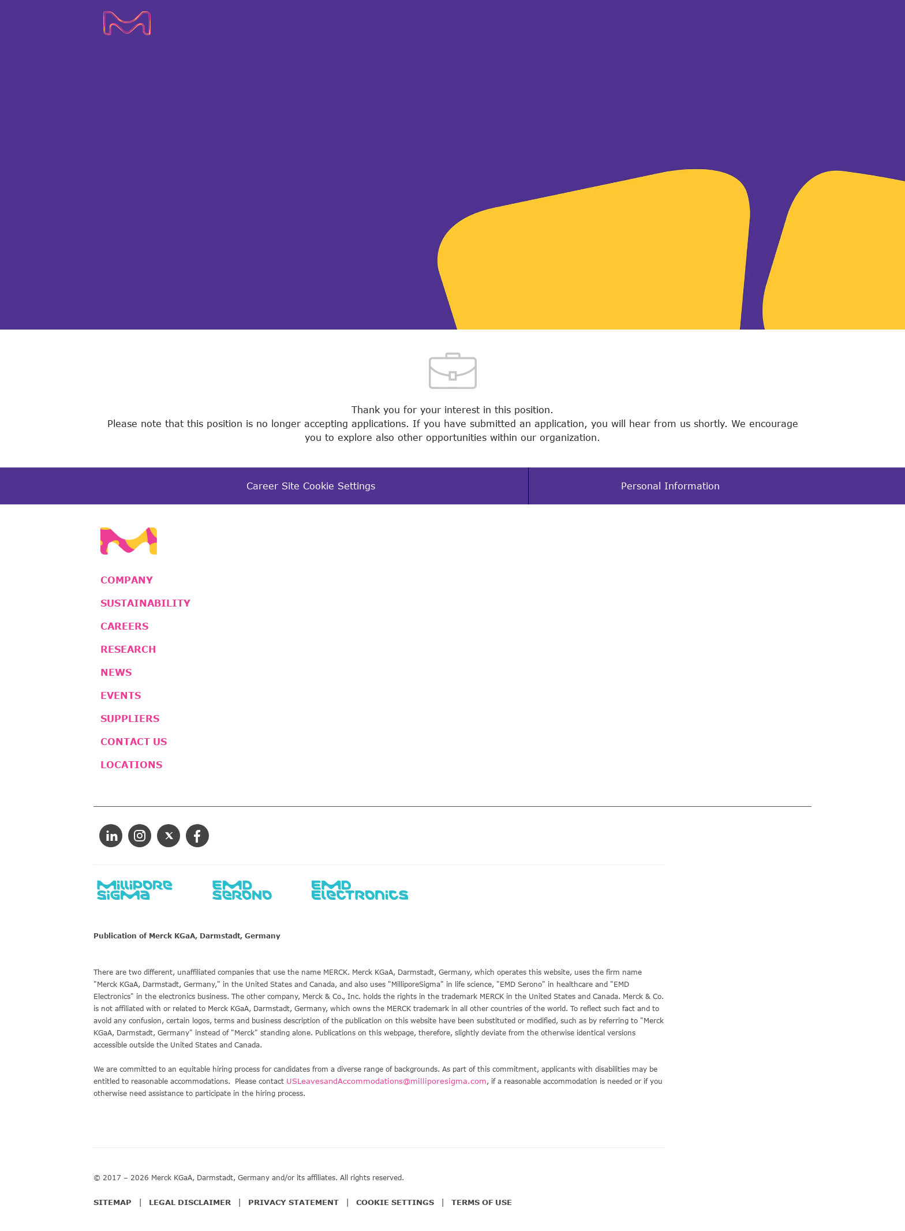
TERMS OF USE (481, 1202)
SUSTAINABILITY (145, 603)
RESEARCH (128, 649)
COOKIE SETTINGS (395, 1202)
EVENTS (120, 695)
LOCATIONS (131, 764)
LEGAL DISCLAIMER (190, 1202)
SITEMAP (113, 1202)
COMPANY (126, 580)
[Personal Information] (670, 485)
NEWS (116, 672)
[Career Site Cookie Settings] (311, 485)
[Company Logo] (144, 23)
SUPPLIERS (129, 718)
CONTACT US (133, 741)
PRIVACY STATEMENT (293, 1202)
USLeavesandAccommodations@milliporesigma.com (386, 1081)
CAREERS (124, 626)
